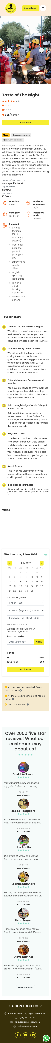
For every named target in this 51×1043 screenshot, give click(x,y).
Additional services (17, 624)
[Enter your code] (20, 642)
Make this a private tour (22, 628)
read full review (23, 795)
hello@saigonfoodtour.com (28, 1022)
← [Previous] (9, 50)
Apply (39, 641)
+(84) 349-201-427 (27, 1017)
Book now (25, 122)
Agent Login (30, 8)
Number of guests (16, 597)
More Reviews (25, 987)
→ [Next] (41, 50)
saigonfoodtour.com (28, 1026)
